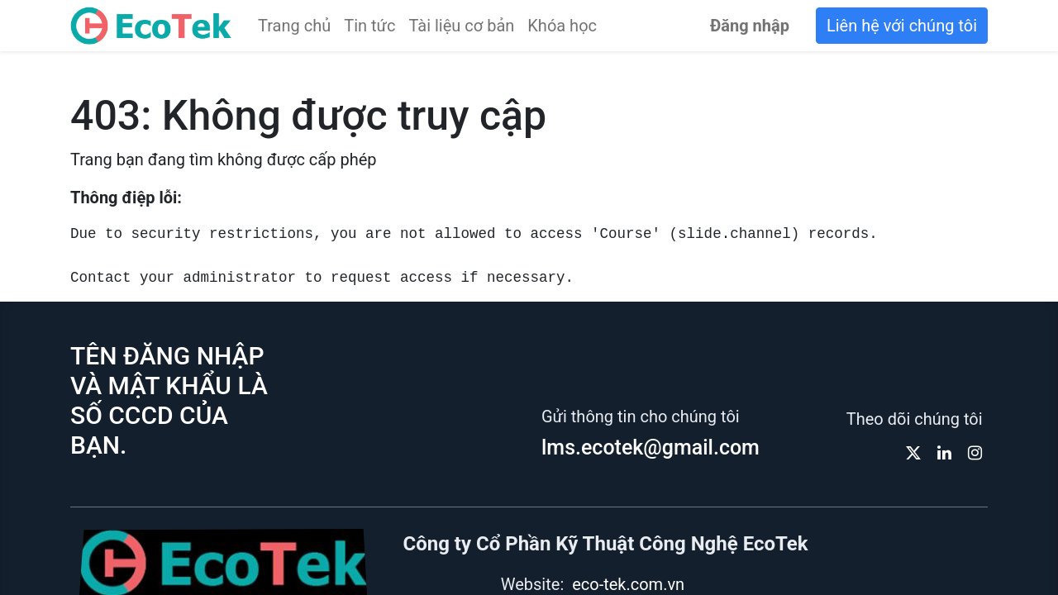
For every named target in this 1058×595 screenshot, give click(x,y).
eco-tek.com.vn (628, 584)
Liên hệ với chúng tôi (902, 26)
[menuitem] (294, 26)
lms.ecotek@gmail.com (650, 447)
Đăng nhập (749, 26)
